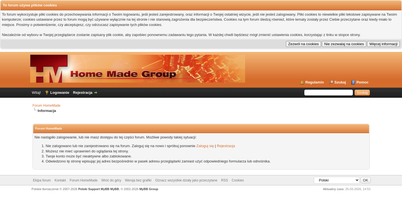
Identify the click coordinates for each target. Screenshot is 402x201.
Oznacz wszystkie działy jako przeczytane (186, 180)
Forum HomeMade (47, 105)
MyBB (114, 189)
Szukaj (340, 82)
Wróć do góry (111, 180)
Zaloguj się (205, 146)
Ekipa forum (42, 180)
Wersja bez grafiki (138, 180)
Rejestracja (82, 92)
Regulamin (314, 82)
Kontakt (60, 180)
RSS (224, 180)
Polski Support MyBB (93, 189)
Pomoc (362, 82)
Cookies (238, 180)
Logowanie (59, 92)
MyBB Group (148, 189)
